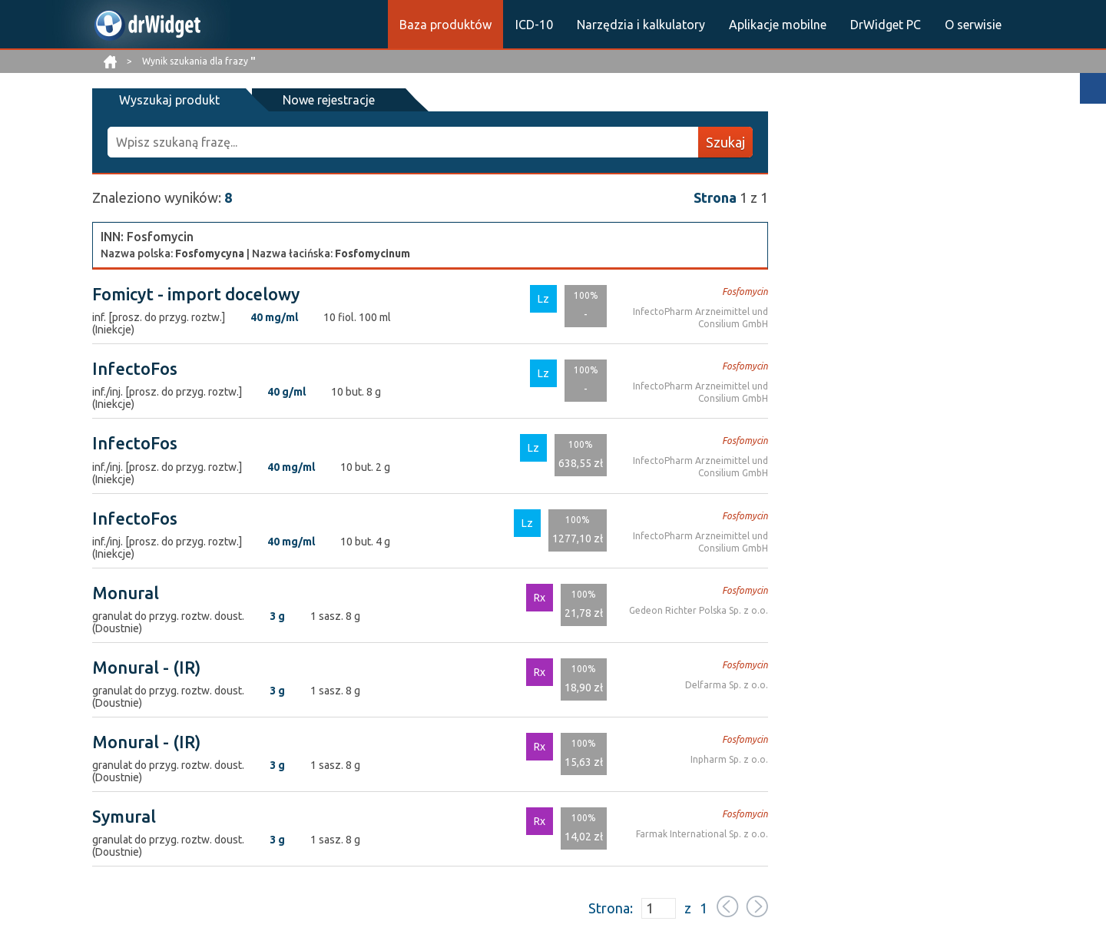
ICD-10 (534, 24)
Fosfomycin (745, 292)
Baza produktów (445, 24)
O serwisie (973, 24)
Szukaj (725, 142)
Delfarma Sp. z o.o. (726, 685)
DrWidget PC (885, 24)
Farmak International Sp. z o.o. (702, 834)
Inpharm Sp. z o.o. (729, 759)
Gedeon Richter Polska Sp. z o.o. (698, 610)
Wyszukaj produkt (169, 100)
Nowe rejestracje (329, 100)
